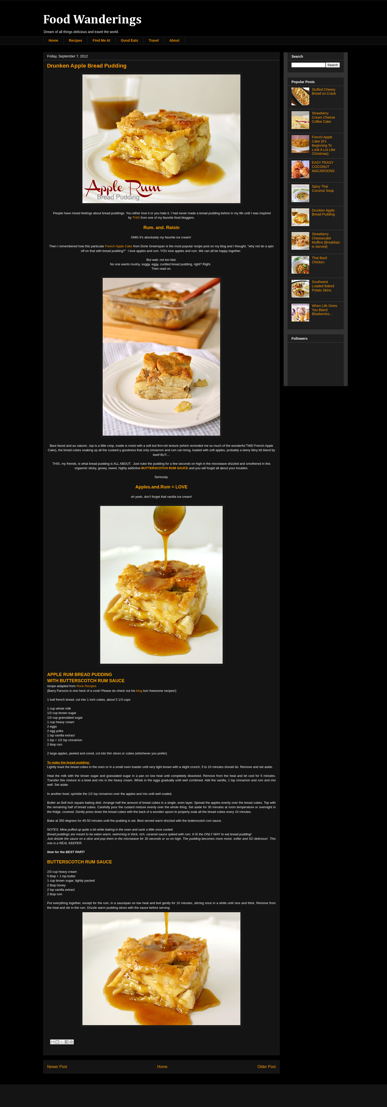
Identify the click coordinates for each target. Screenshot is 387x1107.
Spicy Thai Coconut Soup (323, 188)
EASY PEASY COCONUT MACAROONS (323, 167)
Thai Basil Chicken (319, 260)
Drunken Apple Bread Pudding (323, 212)
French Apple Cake (118, 246)
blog (139, 691)
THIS (136, 217)
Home (53, 40)
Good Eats (129, 40)
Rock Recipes (86, 686)
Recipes (75, 40)
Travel (154, 40)
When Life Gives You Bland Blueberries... (324, 310)
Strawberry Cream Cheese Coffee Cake (323, 117)
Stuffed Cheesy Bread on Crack (324, 92)
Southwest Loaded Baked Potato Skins (323, 286)
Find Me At (101, 40)
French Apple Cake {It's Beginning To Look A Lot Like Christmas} (323, 145)
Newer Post (57, 1067)
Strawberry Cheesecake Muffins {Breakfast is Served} (326, 240)
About (174, 40)
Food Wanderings (92, 20)
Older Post (266, 1067)
